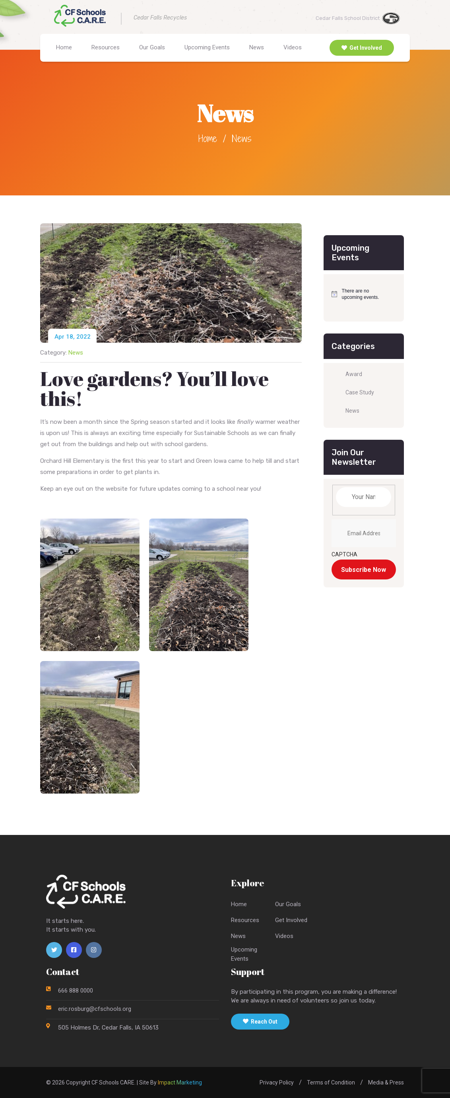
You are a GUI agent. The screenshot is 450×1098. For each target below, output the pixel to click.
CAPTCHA (344, 554)
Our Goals (152, 47)
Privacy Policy (277, 1082)
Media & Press (386, 1082)
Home (64, 47)
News (256, 47)
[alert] (358, 294)
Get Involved (361, 48)
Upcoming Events (207, 47)
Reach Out (260, 1021)
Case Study (359, 392)
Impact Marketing (180, 1082)
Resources (105, 47)
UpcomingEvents (244, 954)
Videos (292, 47)
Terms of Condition (331, 1082)
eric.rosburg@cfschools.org (94, 1008)
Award (353, 374)
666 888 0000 (75, 990)
